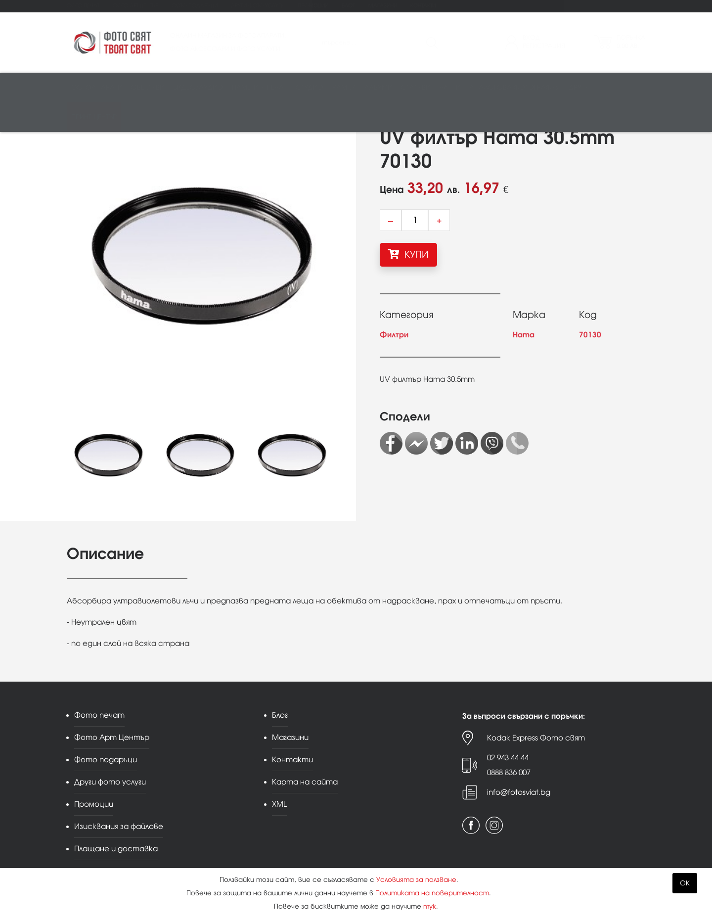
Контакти (423, 5)
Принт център (94, 117)
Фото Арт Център (135, 5)
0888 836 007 (509, 772)
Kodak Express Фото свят (536, 738)
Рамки (344, 87)
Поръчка (631, 41)
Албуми (378, 87)
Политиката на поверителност (432, 893)
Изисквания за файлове (118, 826)
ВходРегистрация (544, 41)
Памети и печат (259, 87)
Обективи (147, 87)
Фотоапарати (96, 87)
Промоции (313, 5)
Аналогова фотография (514, 87)
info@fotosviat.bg (518, 792)
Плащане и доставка (116, 848)
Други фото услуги (257, 5)
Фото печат (83, 5)
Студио (309, 87)
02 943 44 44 (508, 757)
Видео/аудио (198, 87)
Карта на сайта (305, 782)
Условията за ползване (416, 879)
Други (579, 87)
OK (685, 883)
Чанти (449, 87)
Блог (348, 5)
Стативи (415, 87)
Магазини (382, 5)
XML (279, 804)
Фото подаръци (195, 5)
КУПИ (408, 254)
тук (429, 906)
